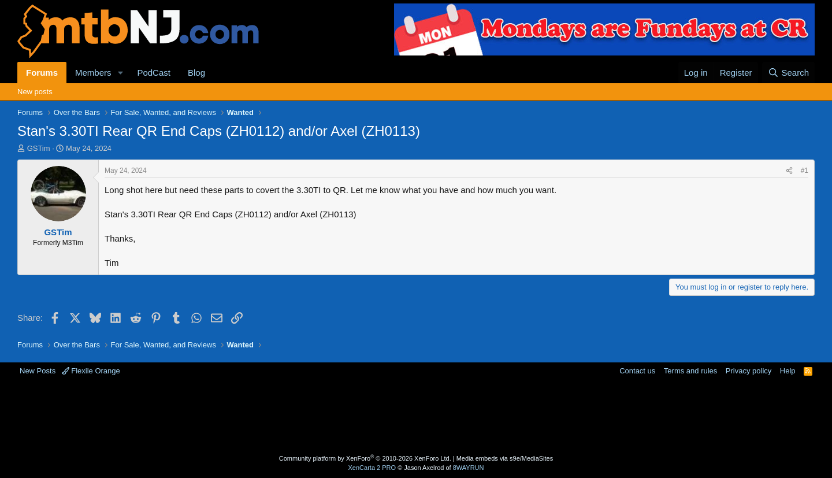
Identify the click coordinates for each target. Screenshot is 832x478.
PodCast (153, 72)
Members (93, 72)
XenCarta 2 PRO (372, 467)
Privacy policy (748, 370)
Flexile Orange (91, 370)
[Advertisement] (370, 414)
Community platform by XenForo (365, 458)
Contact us (637, 370)
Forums (42, 72)
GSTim (38, 148)
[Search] (788, 72)
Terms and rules (690, 370)
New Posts (37, 370)
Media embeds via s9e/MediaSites (505, 458)
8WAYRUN (468, 467)
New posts (35, 91)
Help (788, 370)
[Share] (789, 170)
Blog (196, 72)
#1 (804, 170)
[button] (120, 72)
